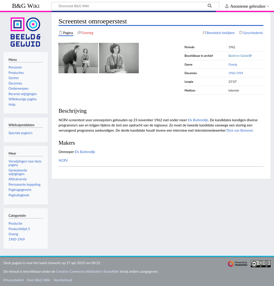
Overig (232, 64)
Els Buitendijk (198, 120)
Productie (15, 223)
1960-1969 (235, 73)
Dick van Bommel (240, 130)
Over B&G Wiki (38, 280)
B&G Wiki (25, 5)
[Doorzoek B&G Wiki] (135, 5)
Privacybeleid (13, 280)
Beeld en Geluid (238, 55)
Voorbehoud (62, 280)
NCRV (63, 160)
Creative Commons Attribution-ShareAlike (87, 271)
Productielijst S (19, 229)
